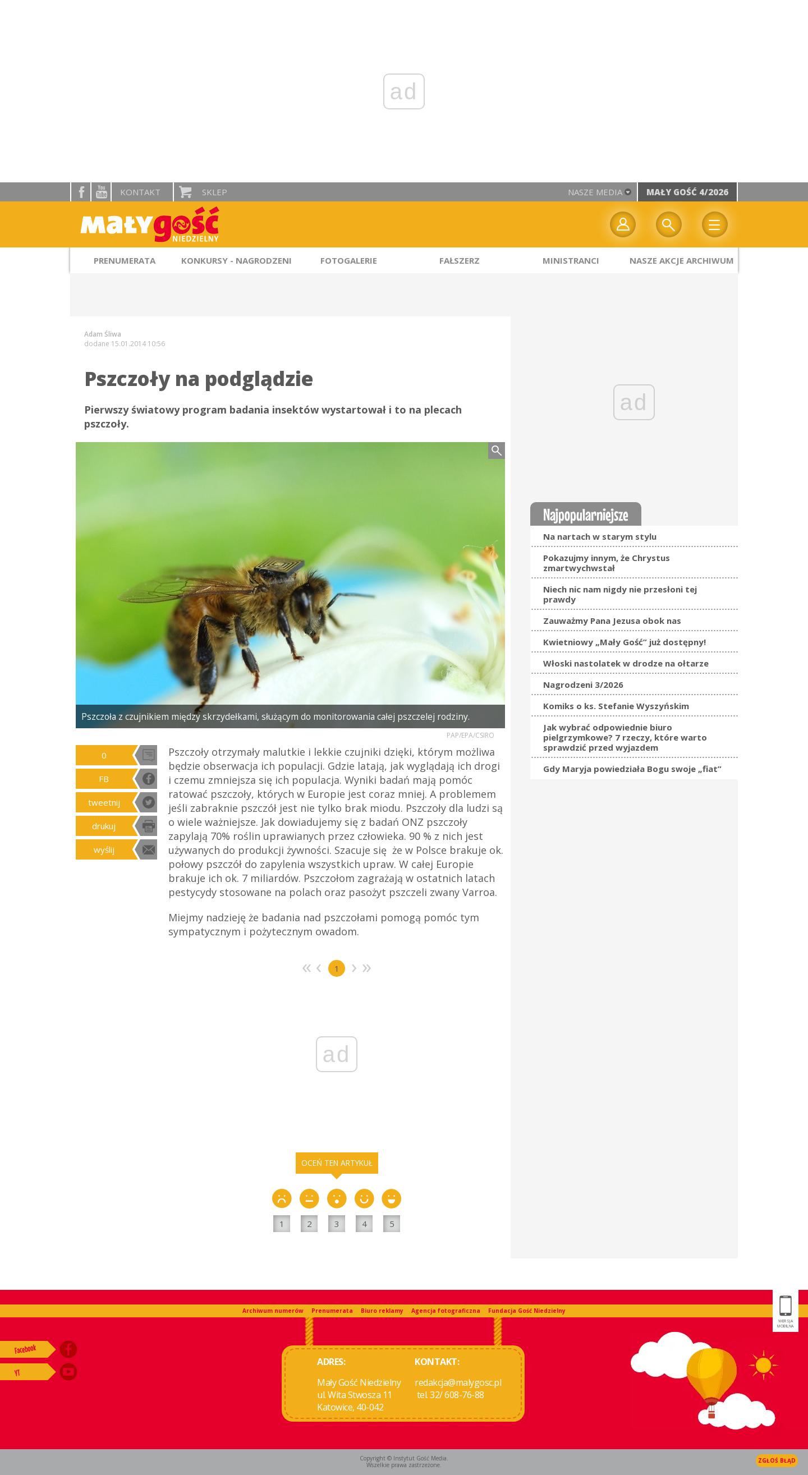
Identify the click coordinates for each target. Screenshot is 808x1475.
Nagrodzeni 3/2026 (583, 684)
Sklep (214, 191)
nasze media (595, 191)
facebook (80, 191)
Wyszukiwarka (669, 224)
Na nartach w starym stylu (599, 536)
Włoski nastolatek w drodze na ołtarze (626, 663)
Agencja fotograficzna (445, 1311)
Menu (715, 224)
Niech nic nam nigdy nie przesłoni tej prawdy (620, 594)
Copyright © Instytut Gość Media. (404, 1458)
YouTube (101, 191)
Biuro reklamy (382, 1311)
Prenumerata (332, 1311)
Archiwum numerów (273, 1311)
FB (104, 778)
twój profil (623, 224)
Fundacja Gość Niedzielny (527, 1311)
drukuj (104, 825)
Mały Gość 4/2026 (687, 191)
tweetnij (104, 802)
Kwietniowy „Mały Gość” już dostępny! (624, 642)
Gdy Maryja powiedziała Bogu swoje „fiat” (632, 769)
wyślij (104, 849)
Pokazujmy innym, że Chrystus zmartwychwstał (606, 563)
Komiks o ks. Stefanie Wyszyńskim (616, 706)
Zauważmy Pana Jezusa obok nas (612, 620)
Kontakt (140, 191)
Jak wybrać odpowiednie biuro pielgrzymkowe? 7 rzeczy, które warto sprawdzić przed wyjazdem (625, 737)
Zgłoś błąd (777, 1460)
